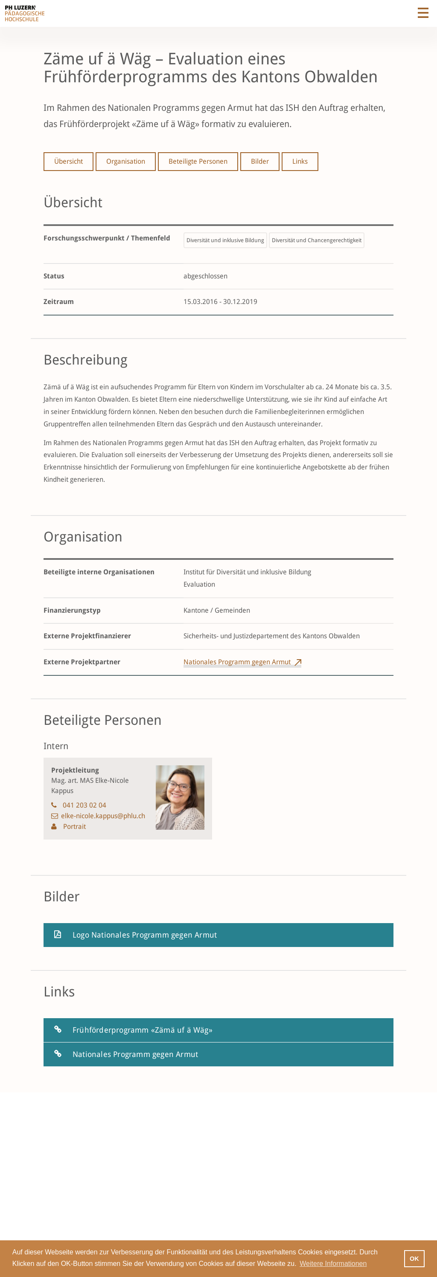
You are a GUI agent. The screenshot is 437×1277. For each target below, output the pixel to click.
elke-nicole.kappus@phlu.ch (103, 816)
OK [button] (414, 1258)
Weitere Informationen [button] (333, 1263)
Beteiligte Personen (198, 161)
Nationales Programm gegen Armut (237, 662)
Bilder (260, 161)
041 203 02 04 (84, 805)
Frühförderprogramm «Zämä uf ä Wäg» (143, 1029)
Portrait (73, 826)
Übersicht (68, 161)
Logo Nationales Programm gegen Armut (145, 934)
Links (300, 161)
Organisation (125, 161)
